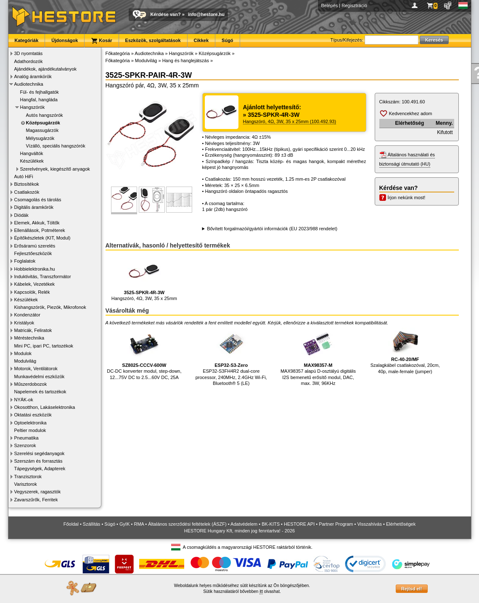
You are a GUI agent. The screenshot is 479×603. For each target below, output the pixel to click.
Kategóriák (27, 40)
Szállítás (92, 524)
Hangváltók (31, 153)
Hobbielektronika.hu (34, 268)
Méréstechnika (29, 337)
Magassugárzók (42, 130)
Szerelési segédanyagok (39, 453)
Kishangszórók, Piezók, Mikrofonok (50, 307)
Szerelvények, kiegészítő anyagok (55, 168)
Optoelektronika (30, 422)
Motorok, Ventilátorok (36, 368)
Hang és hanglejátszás (185, 60)
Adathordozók (28, 61)
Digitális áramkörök (34, 207)
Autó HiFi (23, 176)
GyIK (124, 524)
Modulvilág (25, 360)
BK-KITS (271, 524)
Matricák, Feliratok (33, 330)
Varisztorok (25, 484)
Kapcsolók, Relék (32, 292)
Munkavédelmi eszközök (39, 376)
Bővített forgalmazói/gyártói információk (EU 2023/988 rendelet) (272, 228)
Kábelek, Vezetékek (34, 284)
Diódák (21, 215)
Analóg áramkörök (33, 76)
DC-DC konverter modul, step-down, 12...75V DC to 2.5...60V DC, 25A (144, 353)
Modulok (23, 353)
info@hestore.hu (206, 14)
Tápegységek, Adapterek (40, 468)
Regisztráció (354, 5)
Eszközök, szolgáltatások (153, 40)
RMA (139, 524)
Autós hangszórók (44, 115)
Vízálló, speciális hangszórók (55, 145)
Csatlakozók (27, 192)
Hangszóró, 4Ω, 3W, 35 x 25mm (144, 278)
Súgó (227, 40)
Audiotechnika (28, 84)
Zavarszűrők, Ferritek (36, 499)
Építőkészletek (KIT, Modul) (42, 237)
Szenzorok (25, 445)
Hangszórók (32, 107)
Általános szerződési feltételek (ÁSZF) (187, 524)
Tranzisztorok (28, 476)
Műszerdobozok (30, 384)
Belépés (329, 5)
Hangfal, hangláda (39, 99)
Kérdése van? (166, 14)
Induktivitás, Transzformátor (42, 276)
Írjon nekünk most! (407, 197)
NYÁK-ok (23, 399)
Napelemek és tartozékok (40, 391)
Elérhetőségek (400, 524)
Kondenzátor (27, 314)
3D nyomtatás (28, 53)
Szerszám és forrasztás (38, 460)
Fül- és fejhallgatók (39, 92)
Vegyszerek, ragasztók (37, 491)
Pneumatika (26, 437)
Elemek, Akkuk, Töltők (37, 222)
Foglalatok (25, 260)
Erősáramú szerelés (35, 245)
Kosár (101, 40)
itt (261, 591)
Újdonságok (64, 40)
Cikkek (201, 40)
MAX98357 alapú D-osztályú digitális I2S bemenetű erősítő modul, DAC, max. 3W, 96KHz (318, 356)
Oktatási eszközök (33, 414)
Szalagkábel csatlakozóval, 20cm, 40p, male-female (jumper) (405, 350)
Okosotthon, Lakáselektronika (44, 407)
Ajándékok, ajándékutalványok (45, 68)
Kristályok (24, 322)
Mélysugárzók (40, 138)
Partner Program (336, 524)
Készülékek (32, 160)
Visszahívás (369, 524)
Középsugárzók (43, 122)
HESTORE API (299, 524)
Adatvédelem (243, 524)
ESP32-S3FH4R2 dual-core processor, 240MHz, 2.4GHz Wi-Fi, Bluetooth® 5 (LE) (231, 356)
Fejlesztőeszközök (33, 253)
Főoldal (71, 524)
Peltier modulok (30, 430)
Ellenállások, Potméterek (39, 230)
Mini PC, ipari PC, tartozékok (44, 345)
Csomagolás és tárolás (37, 199)
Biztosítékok (26, 184)
